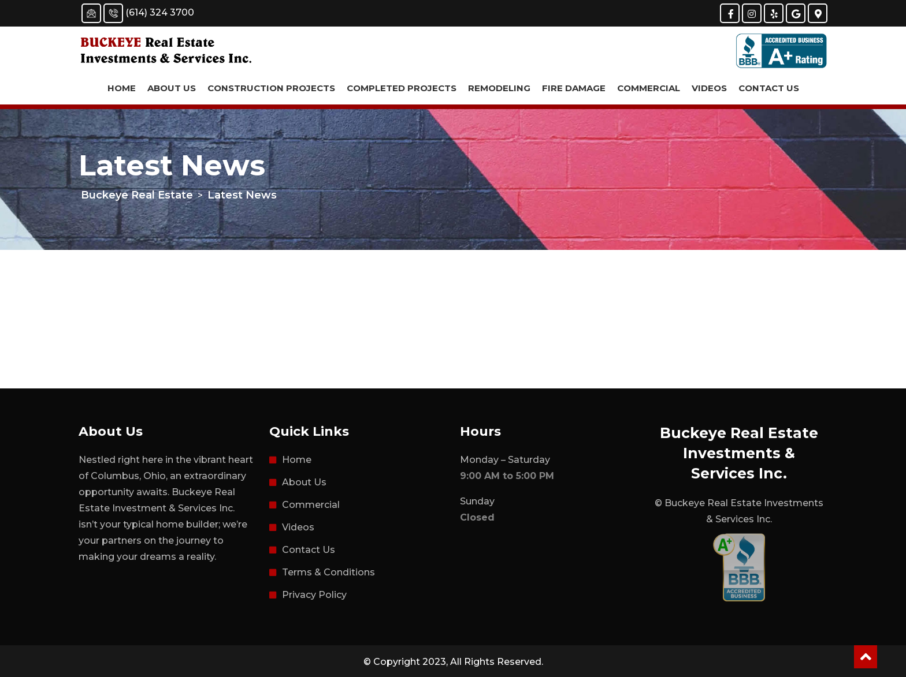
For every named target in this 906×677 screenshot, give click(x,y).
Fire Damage (574, 88)
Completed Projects (401, 88)
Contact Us (768, 88)
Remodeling (499, 88)
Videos (709, 88)
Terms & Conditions (328, 572)
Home (121, 88)
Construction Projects (271, 88)
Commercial (648, 88)
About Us (171, 88)
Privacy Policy (314, 594)
